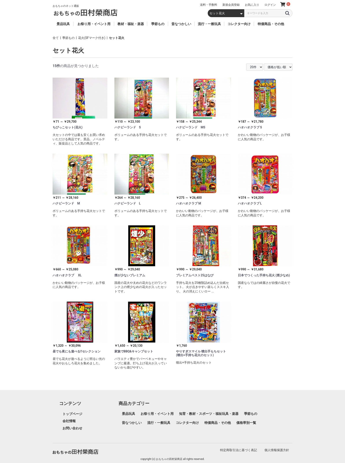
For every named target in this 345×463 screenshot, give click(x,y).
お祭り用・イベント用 (157, 414)
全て (56, 38)
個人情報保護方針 (276, 450)
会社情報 (69, 421)
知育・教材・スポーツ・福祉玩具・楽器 (209, 414)
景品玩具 (128, 414)
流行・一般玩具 (158, 423)
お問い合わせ (72, 428)
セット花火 (116, 38)
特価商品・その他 (217, 423)
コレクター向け (187, 423)
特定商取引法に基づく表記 (238, 450)
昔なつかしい (132, 423)
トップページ (72, 414)
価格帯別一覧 (246, 423)
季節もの (68, 38)
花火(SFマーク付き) (91, 38)
